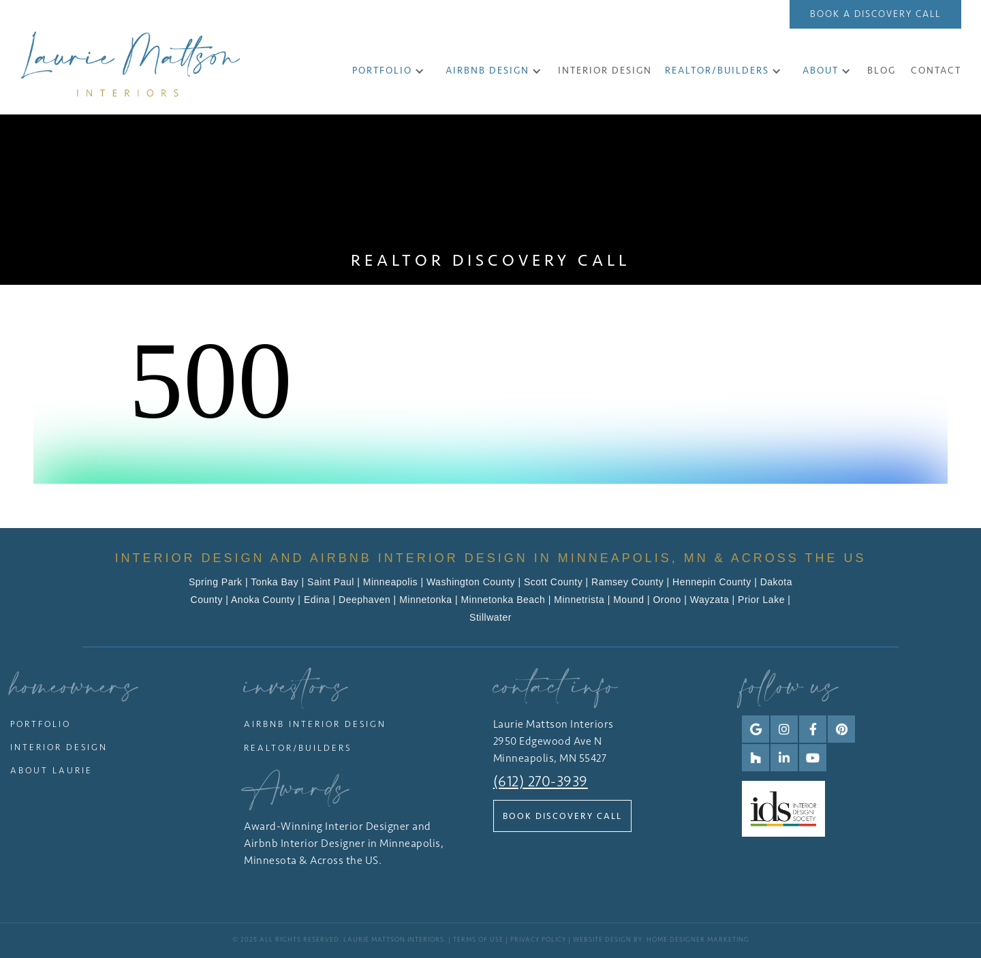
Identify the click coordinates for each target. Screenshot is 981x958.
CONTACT (936, 70)
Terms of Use (478, 940)
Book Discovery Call (562, 816)
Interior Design (59, 747)
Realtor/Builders (717, 70)
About (821, 70)
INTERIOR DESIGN (605, 70)
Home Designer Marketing (698, 940)
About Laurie (51, 770)
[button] (388, 71)
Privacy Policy (538, 940)
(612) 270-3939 (540, 781)
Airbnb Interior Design (315, 724)
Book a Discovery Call (875, 14)
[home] (130, 64)
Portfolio (382, 70)
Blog (881, 70)
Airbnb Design (487, 70)
